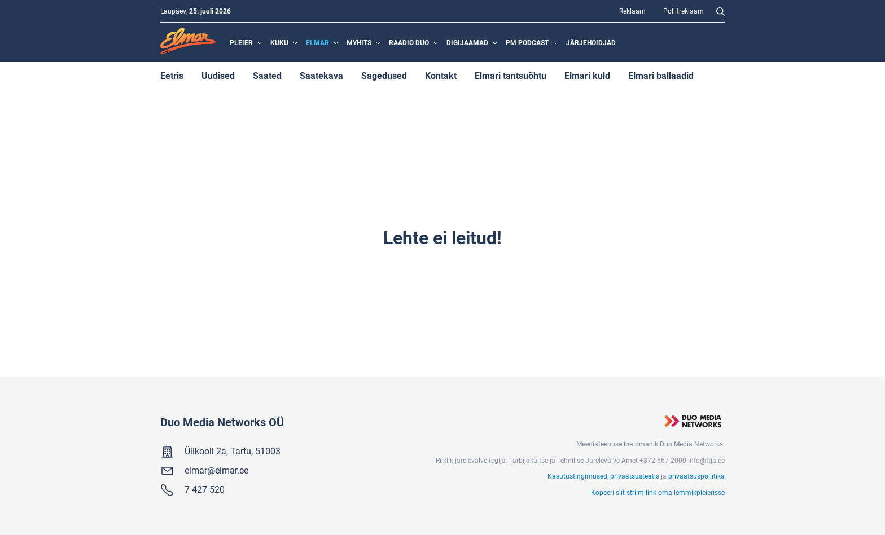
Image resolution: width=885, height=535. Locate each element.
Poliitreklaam (683, 10)
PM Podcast (527, 42)
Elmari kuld (587, 75)
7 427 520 (205, 489)
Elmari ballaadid (661, 75)
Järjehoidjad (591, 42)
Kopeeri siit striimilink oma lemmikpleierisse (658, 492)
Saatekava (321, 75)
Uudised (218, 75)
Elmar (317, 42)
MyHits (359, 42)
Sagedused (384, 75)
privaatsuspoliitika (696, 475)
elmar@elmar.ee (216, 470)
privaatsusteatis (634, 475)
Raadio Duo (409, 42)
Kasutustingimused (577, 475)
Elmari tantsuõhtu (510, 75)
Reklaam (632, 10)
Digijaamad (467, 42)
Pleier (241, 42)
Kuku (279, 42)
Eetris (171, 75)
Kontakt (441, 75)
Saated (267, 75)
